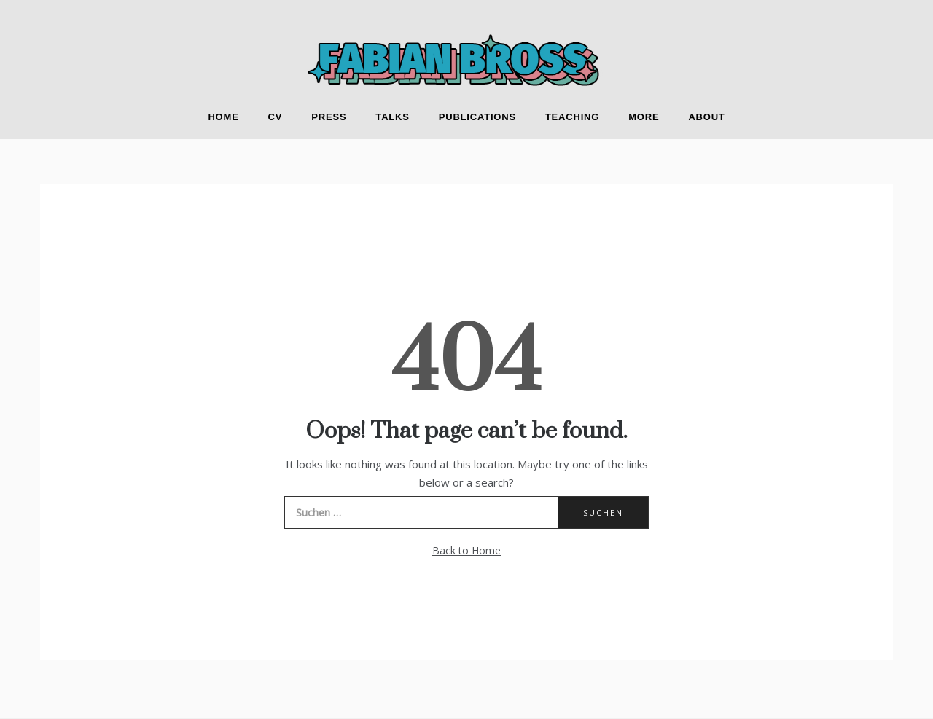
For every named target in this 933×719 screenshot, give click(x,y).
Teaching (572, 116)
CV (275, 116)
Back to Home (466, 550)
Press (328, 116)
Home (223, 116)
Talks (392, 116)
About (706, 116)
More (643, 116)
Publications (477, 116)
